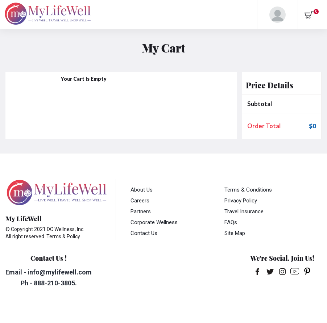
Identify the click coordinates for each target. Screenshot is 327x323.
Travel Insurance (244, 211)
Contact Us (144, 233)
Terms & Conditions (248, 189)
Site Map (234, 233)
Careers (140, 200)
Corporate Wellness (154, 222)
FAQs (230, 222)
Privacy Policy (240, 200)
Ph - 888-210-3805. (49, 283)
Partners (141, 211)
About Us (142, 189)
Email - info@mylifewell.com (48, 272)
